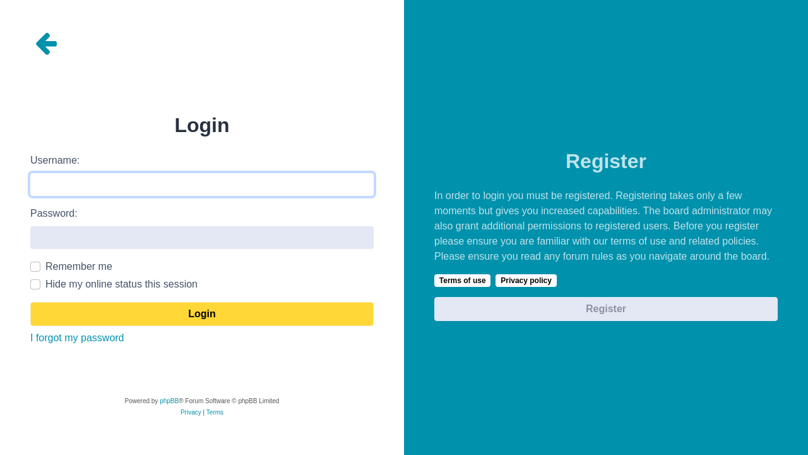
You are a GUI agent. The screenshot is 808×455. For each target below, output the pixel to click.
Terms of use (462, 280)
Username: (55, 160)
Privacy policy (526, 280)
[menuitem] (191, 412)
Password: (54, 213)
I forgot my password (77, 337)
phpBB (169, 400)
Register (606, 308)
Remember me (78, 266)
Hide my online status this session (121, 284)
